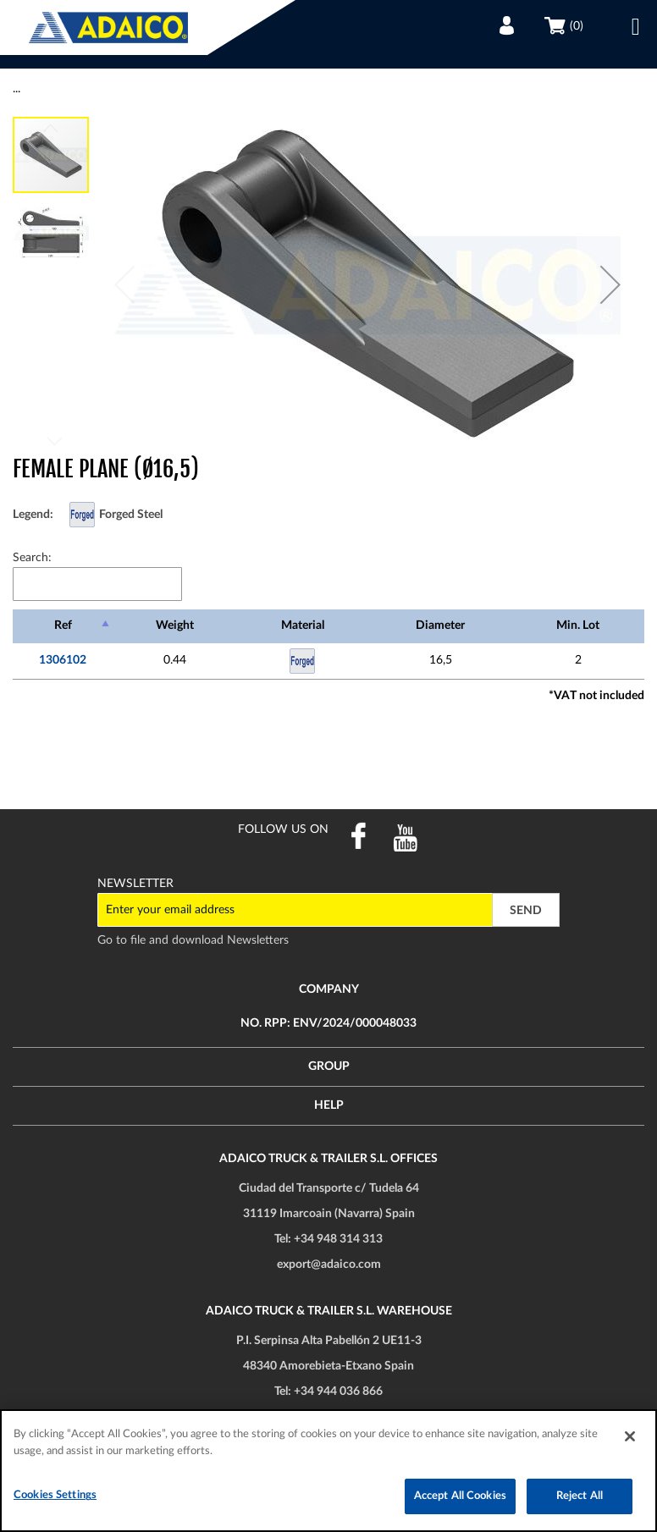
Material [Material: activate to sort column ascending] (302, 625)
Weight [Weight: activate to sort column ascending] (175, 625)
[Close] (630, 1436)
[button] (610, 284)
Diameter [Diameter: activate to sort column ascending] (440, 625)
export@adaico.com (329, 1264)
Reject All (579, 1496)
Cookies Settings (55, 1495)
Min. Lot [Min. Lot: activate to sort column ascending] (577, 625)
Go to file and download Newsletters (193, 940)
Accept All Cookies (460, 1496)
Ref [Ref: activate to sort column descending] (63, 625)
